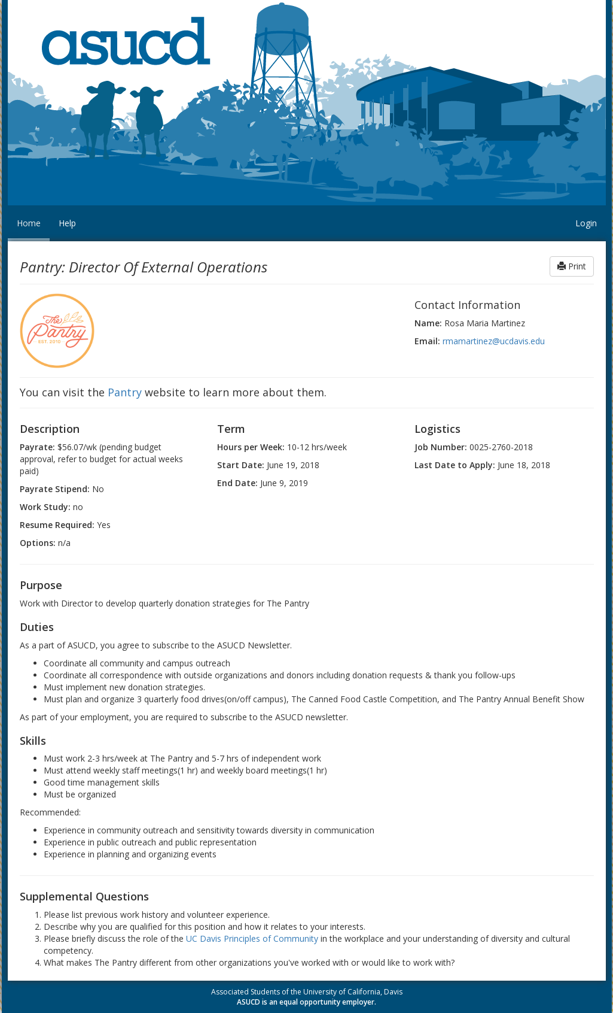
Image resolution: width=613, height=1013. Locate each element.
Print (571, 266)
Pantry (125, 392)
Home (29, 223)
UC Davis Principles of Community (252, 938)
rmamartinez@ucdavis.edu (494, 341)
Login (586, 223)
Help (67, 223)
